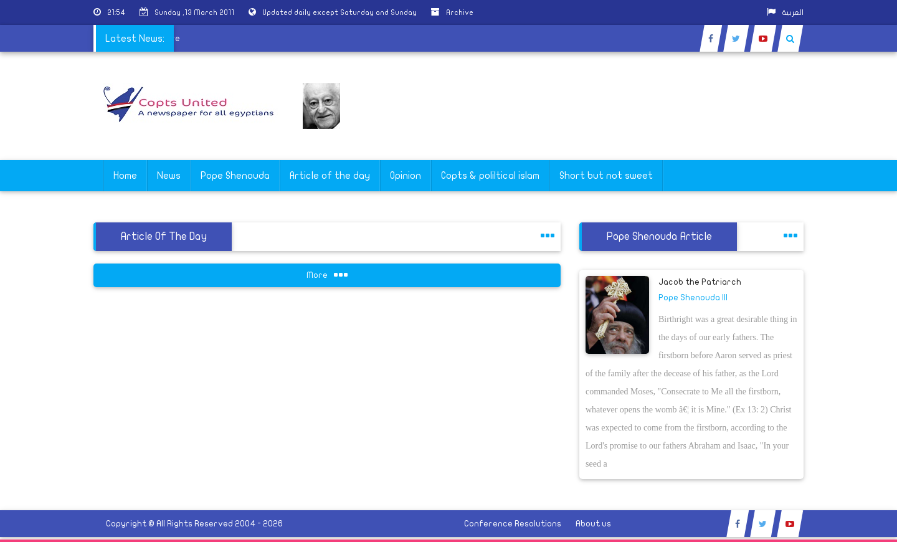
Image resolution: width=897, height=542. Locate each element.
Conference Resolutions (512, 523)
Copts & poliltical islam (490, 176)
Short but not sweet (606, 176)
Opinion (405, 176)
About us (593, 523)
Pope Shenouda (235, 176)
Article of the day (330, 176)
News (169, 176)
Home (125, 176)
